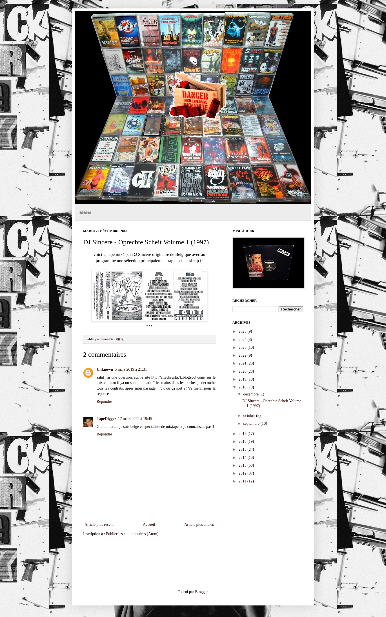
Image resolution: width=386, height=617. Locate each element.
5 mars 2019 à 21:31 (131, 369)
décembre (251, 394)
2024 (243, 339)
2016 (243, 441)
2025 (243, 331)
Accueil (149, 524)
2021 (243, 363)
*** (149, 326)
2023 (243, 347)
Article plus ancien (199, 524)
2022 (243, 355)
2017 (243, 434)
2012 (243, 473)
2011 (243, 481)
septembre (251, 423)
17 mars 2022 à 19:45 (135, 419)
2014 (243, 457)
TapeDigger (106, 419)
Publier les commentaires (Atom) (132, 534)
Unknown (105, 369)
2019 (243, 379)
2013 (243, 465)
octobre (249, 415)
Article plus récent (99, 524)
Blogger (201, 592)
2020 (243, 371)
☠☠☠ (85, 212)
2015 (243, 449)
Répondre (104, 401)
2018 (243, 387)
